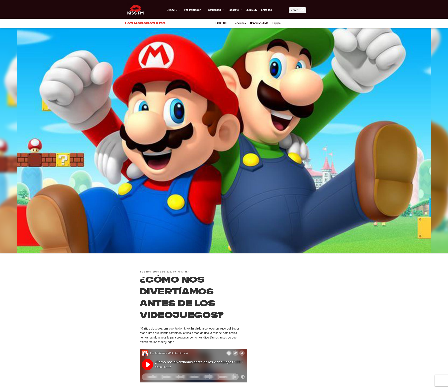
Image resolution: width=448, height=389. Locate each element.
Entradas (271, 9)
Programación (200, 9)
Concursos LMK (259, 23)
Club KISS (256, 9)
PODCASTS (222, 23)
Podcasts (240, 9)
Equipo (276, 23)
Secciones (240, 23)
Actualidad (221, 9)
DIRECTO (179, 9)
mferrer (184, 272)
